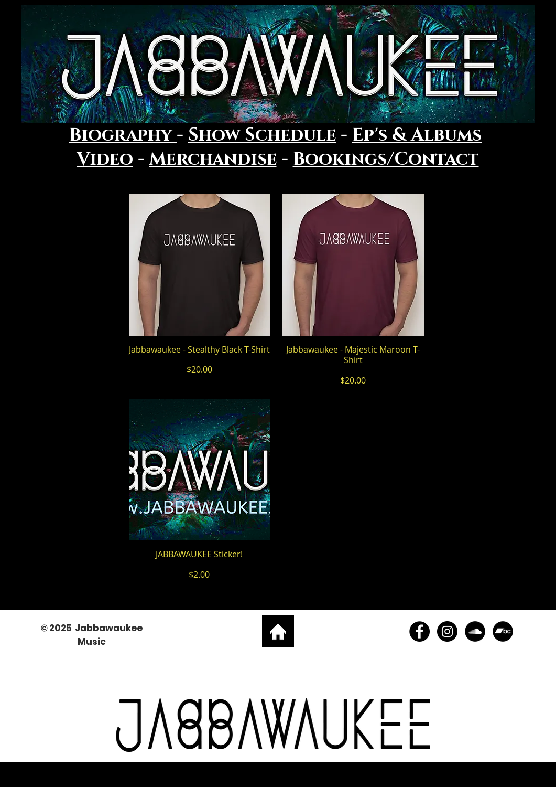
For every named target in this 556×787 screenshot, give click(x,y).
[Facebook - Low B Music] (419, 631)
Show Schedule (262, 135)
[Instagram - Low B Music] (447, 631)
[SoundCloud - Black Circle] (475, 631)
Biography (123, 135)
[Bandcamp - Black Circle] (503, 631)
